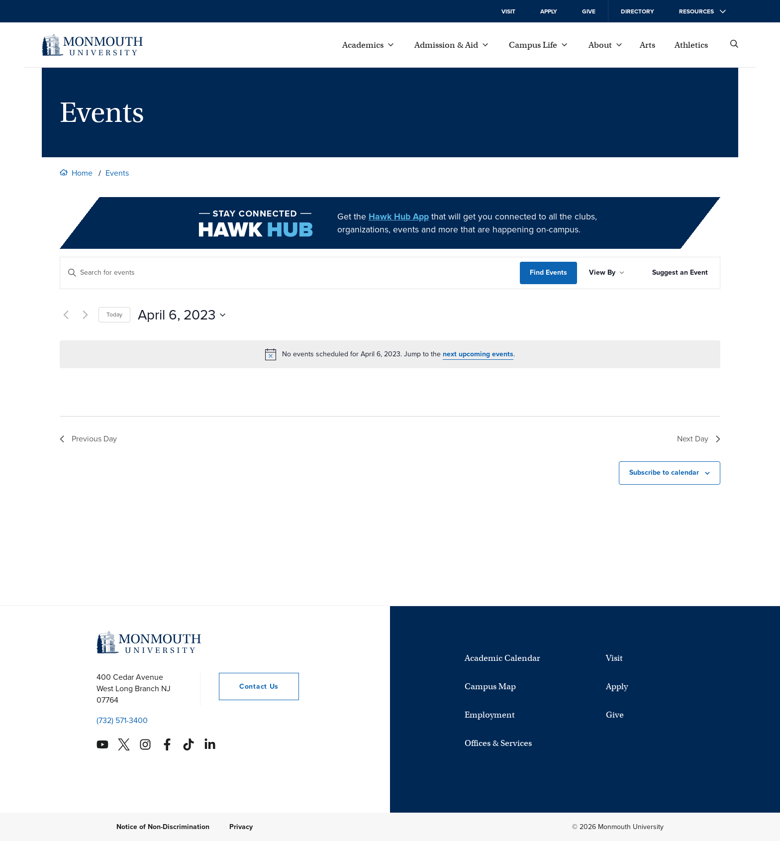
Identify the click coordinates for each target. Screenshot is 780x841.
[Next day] (85, 315)
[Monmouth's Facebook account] (167, 744)
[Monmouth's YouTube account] (102, 744)
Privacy (241, 827)
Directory (637, 11)
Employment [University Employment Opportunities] (490, 715)
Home (82, 173)
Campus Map (490, 686)
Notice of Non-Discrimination (162, 827)
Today (114, 314)
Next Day (698, 438)
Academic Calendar (502, 658)
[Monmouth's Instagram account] (145, 744)
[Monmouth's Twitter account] (124, 744)
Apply (548, 11)
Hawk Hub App (399, 216)
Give (588, 11)
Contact (249, 686)
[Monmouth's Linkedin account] (210, 744)
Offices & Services (498, 743)
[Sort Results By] (606, 273)
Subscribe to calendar (664, 472)
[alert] (390, 354)
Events (117, 173)
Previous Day (88, 438)
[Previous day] (66, 315)
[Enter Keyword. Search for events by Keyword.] (290, 273)
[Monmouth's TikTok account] (189, 744)
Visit (508, 11)
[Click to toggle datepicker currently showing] (181, 315)
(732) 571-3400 (122, 720)
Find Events (548, 272)
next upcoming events (478, 354)
